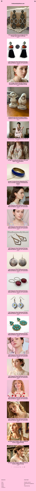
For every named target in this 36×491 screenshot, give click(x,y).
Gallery (2, 486)
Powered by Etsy (27, 485)
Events (2, 484)
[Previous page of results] (11, 467)
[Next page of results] (24, 467)
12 (22, 467)
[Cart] (34, 1)
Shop (2, 482)
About (2, 483)
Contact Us (3, 487)
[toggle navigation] (1, 1)
